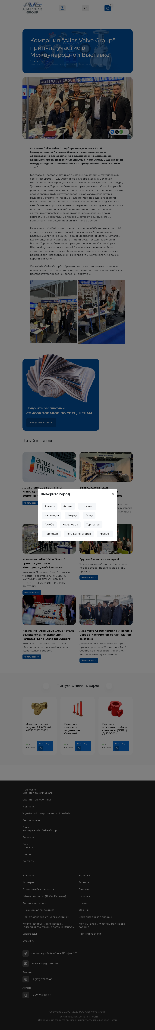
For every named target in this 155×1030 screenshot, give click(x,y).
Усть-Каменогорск (78, 533)
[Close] (113, 494)
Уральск (104, 533)
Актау (89, 515)
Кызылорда (70, 524)
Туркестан (93, 524)
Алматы (50, 506)
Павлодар (51, 533)
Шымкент (87, 506)
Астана (67, 506)
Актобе (49, 524)
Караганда (52, 515)
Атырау (72, 515)
